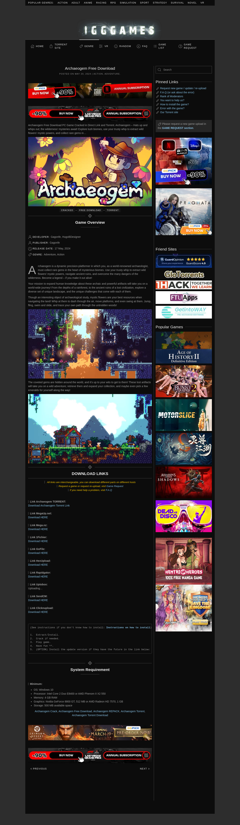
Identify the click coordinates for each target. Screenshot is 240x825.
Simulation (128, 2)
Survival (177, 2)
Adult (76, 2)
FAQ (145, 46)
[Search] (184, 69)
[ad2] (182, 561)
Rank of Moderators (171, 96)
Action (63, 2)
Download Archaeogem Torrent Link (49, 505)
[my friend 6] (184, 297)
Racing (101, 2)
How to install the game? (174, 104)
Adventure (112, 74)
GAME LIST (162, 46)
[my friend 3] (184, 284)
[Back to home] (120, 23)
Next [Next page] (145, 768)
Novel (192, 2)
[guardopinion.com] (184, 260)
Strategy (160, 2)
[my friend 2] (184, 273)
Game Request (114, 486)
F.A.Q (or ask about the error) (177, 92)
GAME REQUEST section (177, 127)
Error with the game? (172, 108)
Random (125, 46)
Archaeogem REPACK (106, 711)
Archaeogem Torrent (133, 711)
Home (40, 46)
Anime (88, 2)
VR (202, 2)
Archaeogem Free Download (75, 711)
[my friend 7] (184, 311)
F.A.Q (109, 490)
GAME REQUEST (190, 46)
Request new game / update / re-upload (183, 88)
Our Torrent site (169, 112)
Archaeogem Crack (46, 711)
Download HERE (38, 517)
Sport (144, 2)
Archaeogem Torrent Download (90, 715)
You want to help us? (172, 100)
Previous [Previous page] (38, 768)
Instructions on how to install (128, 627)
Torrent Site (61, 46)
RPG (113, 2)
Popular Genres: (41, 2)
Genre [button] (89, 46)
